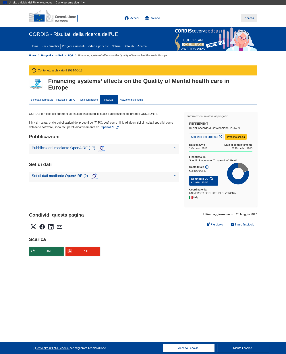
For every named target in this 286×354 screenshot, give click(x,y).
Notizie (116, 46)
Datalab (129, 46)
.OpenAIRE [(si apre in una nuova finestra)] (108, 127)
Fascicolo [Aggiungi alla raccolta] (215, 224)
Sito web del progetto (207, 136)
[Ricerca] (249, 18)
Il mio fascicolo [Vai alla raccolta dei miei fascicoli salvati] (242, 224)
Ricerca (142, 46)
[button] (152, 18)
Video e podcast (98, 46)
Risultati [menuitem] (108, 99)
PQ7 (70, 55)
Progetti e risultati (73, 46)
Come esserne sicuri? (70, 2)
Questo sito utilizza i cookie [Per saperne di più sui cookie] (51, 348)
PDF (86, 251)
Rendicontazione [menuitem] (88, 99)
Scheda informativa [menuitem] (42, 99)
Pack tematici (50, 46)
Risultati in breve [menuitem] (65, 99)
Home (34, 46)
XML (49, 251)
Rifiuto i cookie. (243, 348)
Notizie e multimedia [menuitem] (131, 99)
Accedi (131, 18)
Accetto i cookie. (189, 348)
